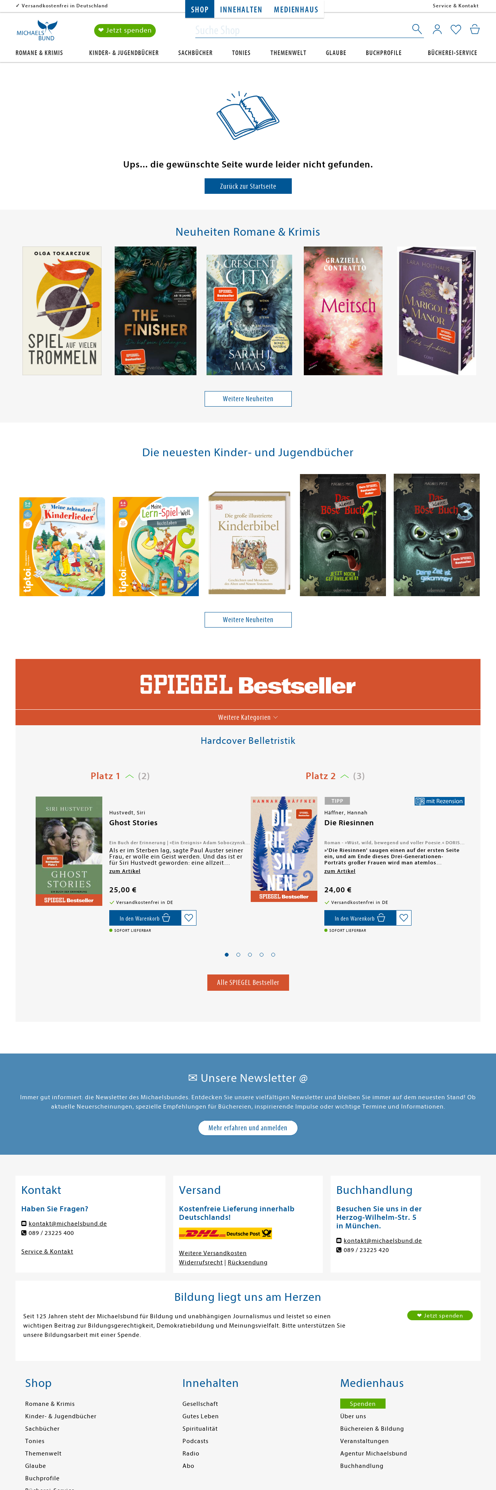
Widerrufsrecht (201, 1262)
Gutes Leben (201, 1416)
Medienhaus (296, 10)
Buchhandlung (362, 1465)
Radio (191, 1453)
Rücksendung (248, 1262)
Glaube (336, 53)
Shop (199, 10)
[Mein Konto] (437, 29)
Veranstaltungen (364, 1441)
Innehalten (241, 10)
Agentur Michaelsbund (373, 1453)
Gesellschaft (200, 1403)
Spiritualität (200, 1428)
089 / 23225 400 (51, 1233)
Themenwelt (288, 53)
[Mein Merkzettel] (456, 30)
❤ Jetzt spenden (125, 30)
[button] (227, 955)
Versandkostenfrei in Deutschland (65, 6)
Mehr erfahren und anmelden (248, 1127)
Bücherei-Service (452, 53)
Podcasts (195, 1441)
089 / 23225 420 (366, 1250)
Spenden (363, 1403)
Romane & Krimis (39, 53)
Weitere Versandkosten (213, 1253)
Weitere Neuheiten (248, 398)
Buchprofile (384, 53)
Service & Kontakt (456, 6)
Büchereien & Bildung (372, 1428)
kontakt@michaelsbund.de (68, 1223)
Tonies (241, 53)
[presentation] (20, 313)
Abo (189, 1465)
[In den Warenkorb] (145, 918)
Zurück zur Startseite (248, 186)
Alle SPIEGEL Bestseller (248, 982)
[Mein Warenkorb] (474, 29)
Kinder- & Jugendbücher (124, 53)
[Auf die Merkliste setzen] (188, 918)
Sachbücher (195, 53)
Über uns (353, 1416)
